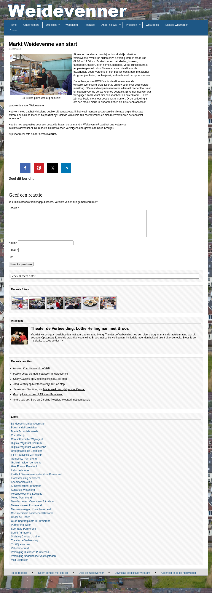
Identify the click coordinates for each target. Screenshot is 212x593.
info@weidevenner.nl (21, 128)
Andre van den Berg (24, 404)
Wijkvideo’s (152, 24)
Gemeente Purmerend (24, 463)
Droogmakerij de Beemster (26, 456)
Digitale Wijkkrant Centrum (26, 448)
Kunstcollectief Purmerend (26, 491)
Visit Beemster (19, 565)
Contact (14, 30)
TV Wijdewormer (20, 549)
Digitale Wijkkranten (176, 24)
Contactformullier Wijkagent (27, 444)
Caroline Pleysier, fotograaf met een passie (65, 404)
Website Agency (114, 588)
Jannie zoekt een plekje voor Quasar (64, 394)
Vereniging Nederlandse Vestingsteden (33, 561)
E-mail (13, 255)
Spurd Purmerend (21, 537)
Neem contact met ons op (53, 578)
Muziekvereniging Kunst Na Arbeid (31, 514)
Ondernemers (31, 24)
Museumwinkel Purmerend (26, 510)
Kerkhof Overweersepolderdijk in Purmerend (36, 479)
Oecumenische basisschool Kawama (32, 518)
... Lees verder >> (53, 345)
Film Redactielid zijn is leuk (26, 460)
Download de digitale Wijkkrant (132, 578)
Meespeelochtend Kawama (26, 498)
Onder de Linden (20, 522)
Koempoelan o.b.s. (22, 487)
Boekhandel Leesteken (24, 432)
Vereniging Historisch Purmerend (30, 557)
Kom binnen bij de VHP (36, 373)
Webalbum (71, 24)
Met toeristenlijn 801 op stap (50, 384)
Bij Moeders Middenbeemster (28, 428)
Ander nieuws (109, 24)
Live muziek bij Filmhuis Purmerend (42, 399)
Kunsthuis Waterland (23, 495)
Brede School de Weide (24, 436)
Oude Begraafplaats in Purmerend (30, 526)
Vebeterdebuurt (20, 553)
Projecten (131, 24)
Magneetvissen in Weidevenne (50, 378)
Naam (13, 248)
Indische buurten (20, 475)
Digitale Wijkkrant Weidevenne (28, 452)
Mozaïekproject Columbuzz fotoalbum (32, 506)
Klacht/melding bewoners (25, 483)
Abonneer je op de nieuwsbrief (178, 578)
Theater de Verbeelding (24, 545)
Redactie (89, 24)
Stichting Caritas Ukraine (25, 541)
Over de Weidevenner (91, 578)
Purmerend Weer (21, 530)
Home (13, 24)
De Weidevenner (96, 585)
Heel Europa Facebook (24, 471)
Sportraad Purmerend (23, 533)
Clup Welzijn (18, 440)
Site (11, 262)
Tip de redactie (18, 578)
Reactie (14, 208)
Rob (15, 399)
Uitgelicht (51, 24)
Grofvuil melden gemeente (26, 467)
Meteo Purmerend (21, 502)
